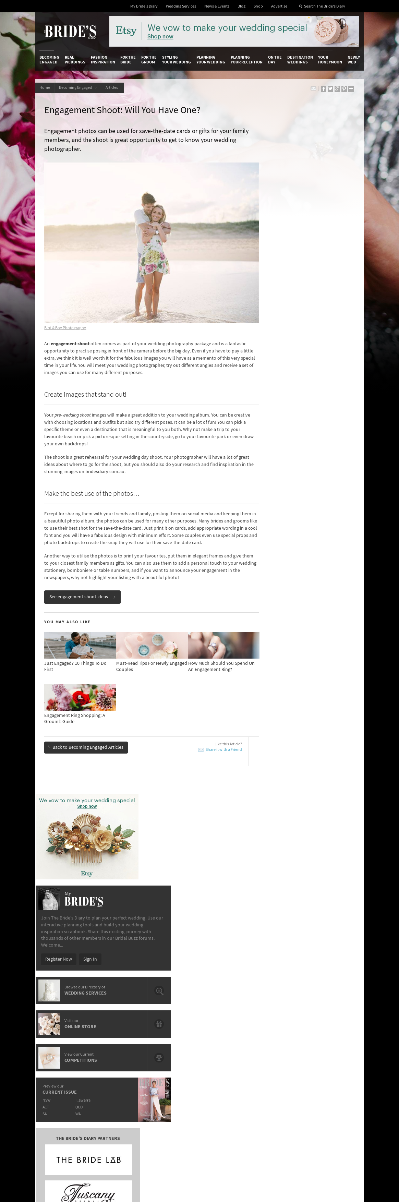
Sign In (305, 277)
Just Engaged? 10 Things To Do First (186, 902)
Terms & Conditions (275, 1023)
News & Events (216, 6)
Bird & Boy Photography (66, 314)
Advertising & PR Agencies (164, 1039)
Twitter (323, 1048)
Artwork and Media (220, 1023)
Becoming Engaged (49, 60)
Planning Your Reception (247, 60)
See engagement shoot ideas (83, 591)
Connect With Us (326, 1006)
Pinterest (325, 1058)
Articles (116, 87)
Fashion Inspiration (103, 60)
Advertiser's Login (111, 1015)
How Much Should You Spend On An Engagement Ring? (186, 890)
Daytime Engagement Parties (82, 934)
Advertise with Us (56, 1029)
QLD (295, 425)
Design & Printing (110, 1023)
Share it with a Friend (206, 743)
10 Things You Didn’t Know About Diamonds (86, 921)
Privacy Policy (269, 1015)
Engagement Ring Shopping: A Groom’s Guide (92, 890)
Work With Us (52, 1037)
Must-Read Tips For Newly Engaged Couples (88, 905)
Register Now (274, 277)
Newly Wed (354, 60)
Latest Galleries (163, 1029)
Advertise (279, 6)
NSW (262, 418)
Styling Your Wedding (176, 60)
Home (45, 87)
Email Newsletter (327, 1083)
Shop (258, 6)
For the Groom (149, 60)
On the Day (275, 60)
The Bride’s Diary (70, 32)
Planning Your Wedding (210, 60)
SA (260, 431)
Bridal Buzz (327, 1016)
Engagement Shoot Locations (180, 934)
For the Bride (128, 60)
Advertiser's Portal (220, 1029)
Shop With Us (214, 1015)
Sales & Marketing (111, 1037)
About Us (48, 1015)
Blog (241, 6)
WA (294, 431)
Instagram (326, 1037)
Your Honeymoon (330, 60)
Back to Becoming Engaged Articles (86, 740)
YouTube (325, 1069)
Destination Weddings (300, 60)
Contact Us (50, 1023)
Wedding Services (181, 6)
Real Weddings (75, 60)
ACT (261, 425)
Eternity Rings (164, 918)
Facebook (326, 1026)
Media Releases (162, 1015)
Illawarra (299, 418)
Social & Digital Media (114, 1029)
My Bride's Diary (144, 6)
